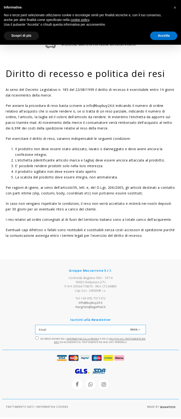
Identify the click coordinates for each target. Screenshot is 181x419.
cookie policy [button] (79, 20)
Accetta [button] (164, 35)
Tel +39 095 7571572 (90, 300)
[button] (175, 7)
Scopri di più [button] (21, 35)
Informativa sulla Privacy (83, 340)
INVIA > (135, 331)
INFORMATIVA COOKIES (52, 408)
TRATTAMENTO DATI (20, 408)
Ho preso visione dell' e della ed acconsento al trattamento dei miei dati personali (90, 341)
